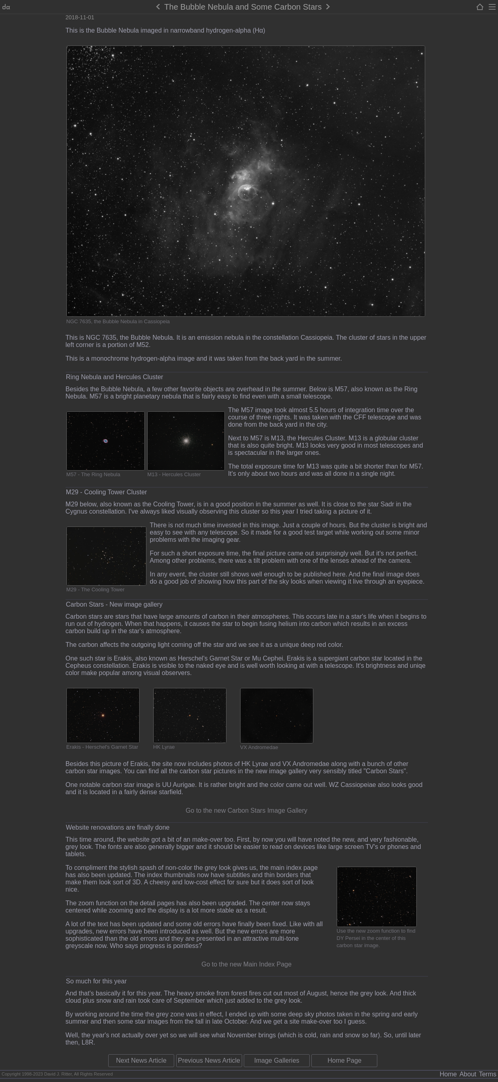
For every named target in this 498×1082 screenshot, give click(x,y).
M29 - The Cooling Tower (95, 589)
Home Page (344, 1060)
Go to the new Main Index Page (247, 964)
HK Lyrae (164, 747)
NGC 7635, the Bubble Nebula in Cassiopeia (118, 321)
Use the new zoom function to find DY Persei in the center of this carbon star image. (376, 938)
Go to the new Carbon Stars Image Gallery (246, 810)
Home (448, 1074)
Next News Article (141, 1060)
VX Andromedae (259, 747)
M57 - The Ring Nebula (93, 474)
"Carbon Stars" (385, 771)
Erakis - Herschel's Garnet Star (102, 747)
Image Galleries (276, 1060)
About (467, 1074)
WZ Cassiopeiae (352, 784)
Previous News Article (209, 1060)
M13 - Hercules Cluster (174, 474)
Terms (487, 1074)
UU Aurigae (178, 784)
